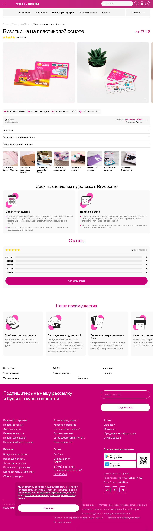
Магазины (108, 368)
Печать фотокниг (13, 424)
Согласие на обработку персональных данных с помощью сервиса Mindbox (93, 513)
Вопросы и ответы (14, 458)
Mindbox (22, 498)
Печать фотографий (63, 12)
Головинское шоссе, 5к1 (68, 470)
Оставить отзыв (76, 280)
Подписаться (125, 407)
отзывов (21, 37)
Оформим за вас (88, 12)
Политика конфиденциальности (124, 518)
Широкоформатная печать (69, 437)
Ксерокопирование (65, 424)
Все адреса (60, 474)
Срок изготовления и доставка (76, 137)
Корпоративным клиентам (18, 471)
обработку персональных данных (56, 492)
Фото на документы (65, 420)
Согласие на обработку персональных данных (123, 505)
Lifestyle (107, 373)
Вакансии (83, 378)
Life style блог (62, 458)
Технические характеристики (76, 144)
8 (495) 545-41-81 (64, 466)
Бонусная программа (15, 454)
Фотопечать (9, 368)
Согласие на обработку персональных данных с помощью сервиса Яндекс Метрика (97, 509)
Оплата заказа (112, 437)
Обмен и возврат (13, 476)
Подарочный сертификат (18, 441)
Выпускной (24, 12)
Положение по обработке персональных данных (78, 518)
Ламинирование (61, 373)
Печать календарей (14, 437)
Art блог (57, 368)
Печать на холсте (13, 433)
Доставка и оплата (14, 463)
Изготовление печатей (67, 428)
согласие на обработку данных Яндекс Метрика (50, 495)
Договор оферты (62, 522)
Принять (48, 508)
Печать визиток (11, 373)
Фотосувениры (11, 378)
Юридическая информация (120, 433)
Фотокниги (41, 12)
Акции (107, 420)
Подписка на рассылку (16, 467)
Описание (76, 130)
